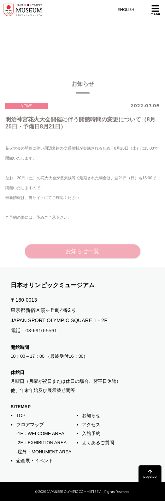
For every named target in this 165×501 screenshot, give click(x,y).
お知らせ (91, 415)
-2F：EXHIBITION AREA (41, 442)
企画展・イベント (34, 460)
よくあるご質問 (98, 442)
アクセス (91, 424)
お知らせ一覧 (82, 255)
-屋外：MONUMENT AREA (43, 451)
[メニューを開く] (155, 10)
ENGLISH (126, 9)
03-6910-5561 (41, 330)
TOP (20, 415)
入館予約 (91, 433)
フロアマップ (30, 424)
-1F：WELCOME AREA (40, 433)
